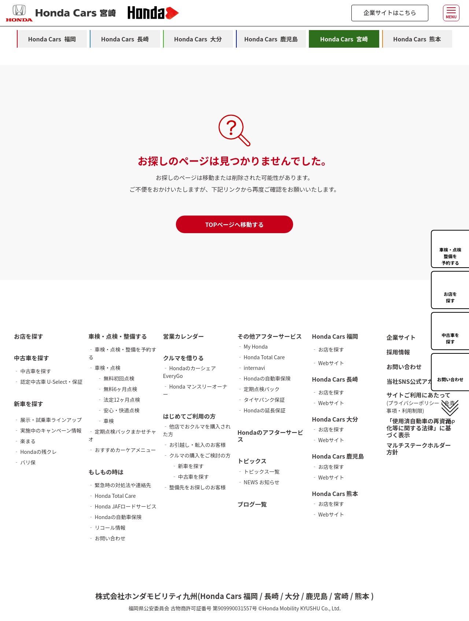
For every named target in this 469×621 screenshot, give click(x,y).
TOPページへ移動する (234, 224)
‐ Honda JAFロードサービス (122, 506)
